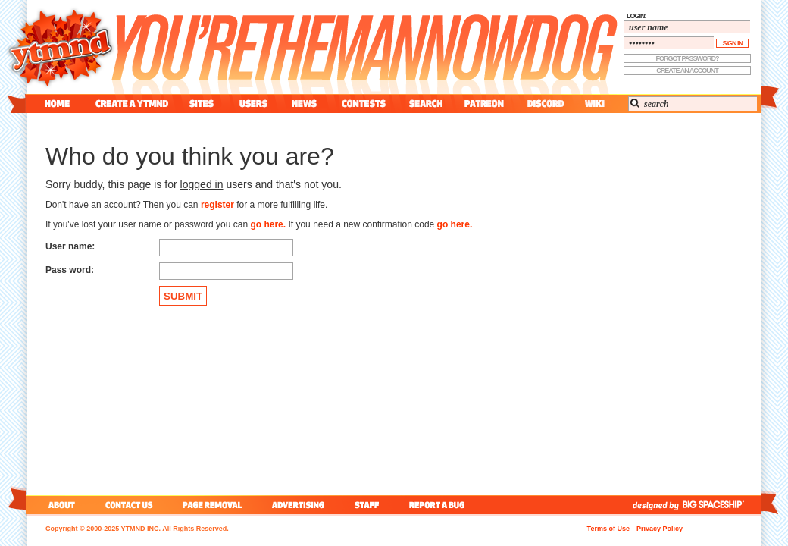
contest (364, 103)
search (426, 103)
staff (368, 504)
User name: (70, 246)
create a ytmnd (132, 103)
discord (544, 103)
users (253, 103)
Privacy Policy (659, 528)
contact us (129, 504)
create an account (687, 70)
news (304, 103)
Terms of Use (608, 528)
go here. (268, 224)
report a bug (440, 504)
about (59, 504)
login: (636, 16)
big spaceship (720, 504)
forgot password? (687, 58)
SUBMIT (183, 296)
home (57, 103)
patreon (484, 103)
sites (201, 103)
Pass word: (69, 270)
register (217, 204)
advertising (298, 504)
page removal (211, 504)
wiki (594, 103)
